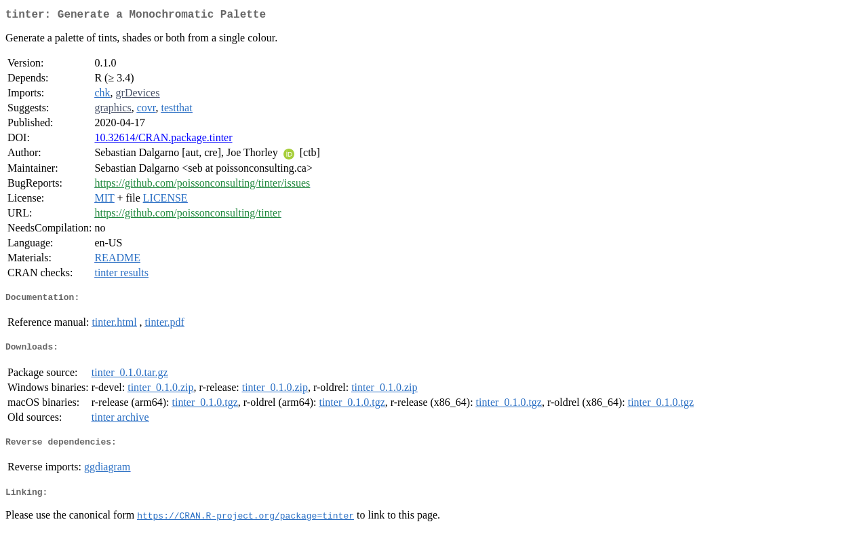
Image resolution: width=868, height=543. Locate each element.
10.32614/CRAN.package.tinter (163, 140)
